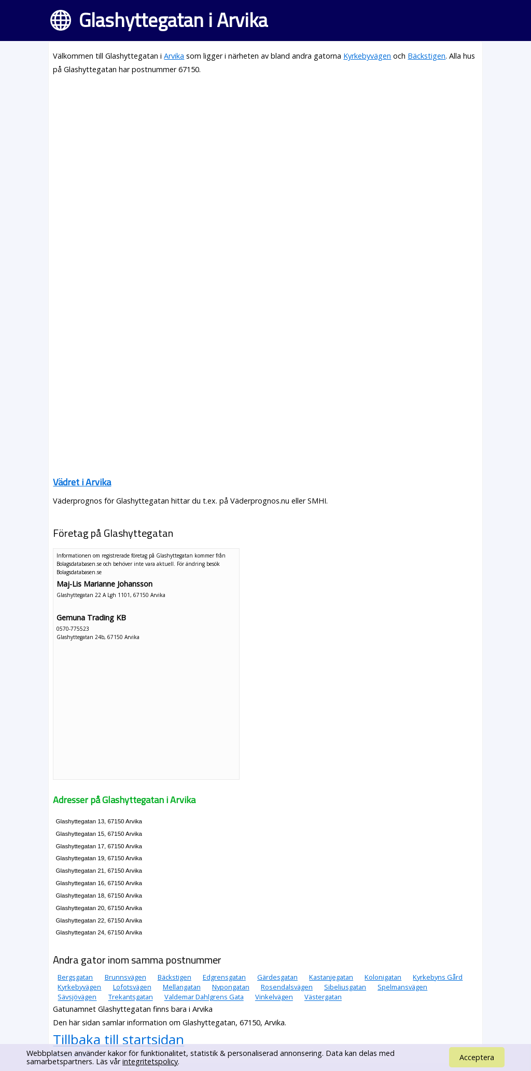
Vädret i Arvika (82, 482)
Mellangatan (182, 987)
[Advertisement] (265, 156)
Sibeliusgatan (345, 987)
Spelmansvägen (402, 987)
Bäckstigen (426, 56)
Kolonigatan (383, 977)
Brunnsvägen (125, 977)
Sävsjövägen (77, 997)
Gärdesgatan (277, 977)
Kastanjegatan (331, 977)
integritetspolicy (150, 1061)
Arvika (174, 56)
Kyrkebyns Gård (438, 977)
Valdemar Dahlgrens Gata (204, 997)
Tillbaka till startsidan (118, 1039)
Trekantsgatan (130, 997)
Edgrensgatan (224, 977)
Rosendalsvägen (287, 987)
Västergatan (323, 997)
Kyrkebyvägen (367, 56)
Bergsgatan (75, 977)
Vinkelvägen (274, 997)
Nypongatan (230, 987)
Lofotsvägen (132, 987)
